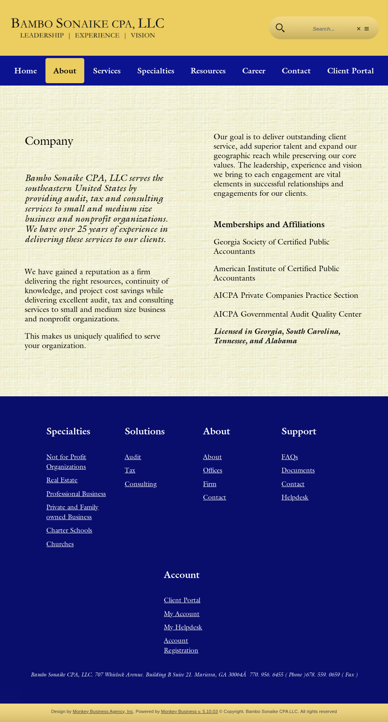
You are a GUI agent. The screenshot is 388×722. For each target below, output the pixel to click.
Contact (296, 71)
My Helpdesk (183, 627)
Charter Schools (69, 530)
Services (107, 71)
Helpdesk (294, 497)
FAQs (289, 457)
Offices (212, 470)
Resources (208, 71)
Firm (209, 484)
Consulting (141, 484)
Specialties (155, 71)
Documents (298, 470)
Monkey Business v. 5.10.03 (189, 711)
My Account (181, 614)
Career (253, 71)
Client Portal (350, 71)
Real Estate (62, 480)
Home (25, 71)
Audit (133, 457)
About (64, 71)
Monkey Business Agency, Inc (103, 711)
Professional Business (76, 494)
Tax (130, 470)
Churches (60, 544)
